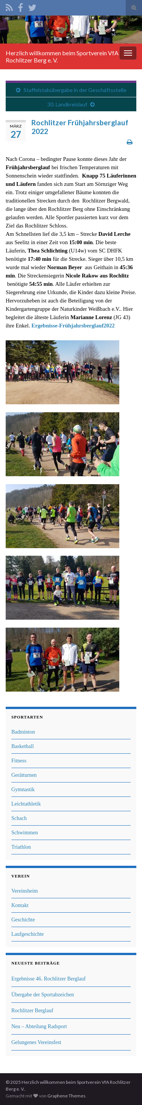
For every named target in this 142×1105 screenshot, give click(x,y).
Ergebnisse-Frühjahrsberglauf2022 (73, 326)
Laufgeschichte (27, 934)
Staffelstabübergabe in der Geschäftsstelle (74, 90)
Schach (19, 818)
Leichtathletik (26, 804)
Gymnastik (22, 789)
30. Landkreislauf (67, 104)
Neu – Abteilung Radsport (39, 1026)
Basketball (22, 746)
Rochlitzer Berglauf (32, 1010)
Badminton (23, 732)
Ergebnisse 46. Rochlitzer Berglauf (48, 979)
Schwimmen (24, 832)
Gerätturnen (24, 775)
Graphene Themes (66, 1096)
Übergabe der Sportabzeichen (42, 994)
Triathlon (21, 847)
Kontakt (19, 905)
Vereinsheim (24, 891)
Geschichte (23, 920)
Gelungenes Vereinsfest (36, 1042)
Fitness (19, 761)
